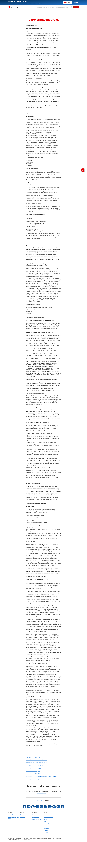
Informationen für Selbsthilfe (33, 774)
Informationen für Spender (33, 779)
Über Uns (45, 7)
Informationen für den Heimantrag (35, 765)
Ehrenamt (22, 814)
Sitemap (45, 821)
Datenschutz (46, 823)
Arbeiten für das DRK (36, 819)
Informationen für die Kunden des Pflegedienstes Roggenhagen (42, 776)
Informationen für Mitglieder (33, 771)
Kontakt (45, 819)
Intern (53, 7)
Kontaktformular (41, 793)
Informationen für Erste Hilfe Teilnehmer (36, 760)
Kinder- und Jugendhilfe (37, 814)
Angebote (40, 7)
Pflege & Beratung (35, 817)
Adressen (46, 814)
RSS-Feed (46, 830)
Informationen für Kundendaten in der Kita (37, 762)
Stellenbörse (22, 817)
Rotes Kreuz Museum (48, 817)
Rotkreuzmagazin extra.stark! (62, 7)
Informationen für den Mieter (33, 768)
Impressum (46, 828)
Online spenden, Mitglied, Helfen (13, 817)
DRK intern (46, 832)
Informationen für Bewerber (33, 757)
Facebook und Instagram (49, 826)
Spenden (76, 7)
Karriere (49, 7)
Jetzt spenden (11, 814)
